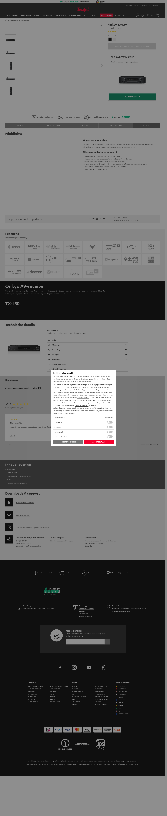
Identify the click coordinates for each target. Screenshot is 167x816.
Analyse (57, 422)
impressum (71, 413)
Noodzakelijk (59, 417)
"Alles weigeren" (69, 390)
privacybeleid (57, 413)
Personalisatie (59, 432)
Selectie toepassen (68, 442)
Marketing (58, 427)
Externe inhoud (60, 437)
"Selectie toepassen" (82, 405)
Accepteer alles (98, 442)
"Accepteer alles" (83, 398)
